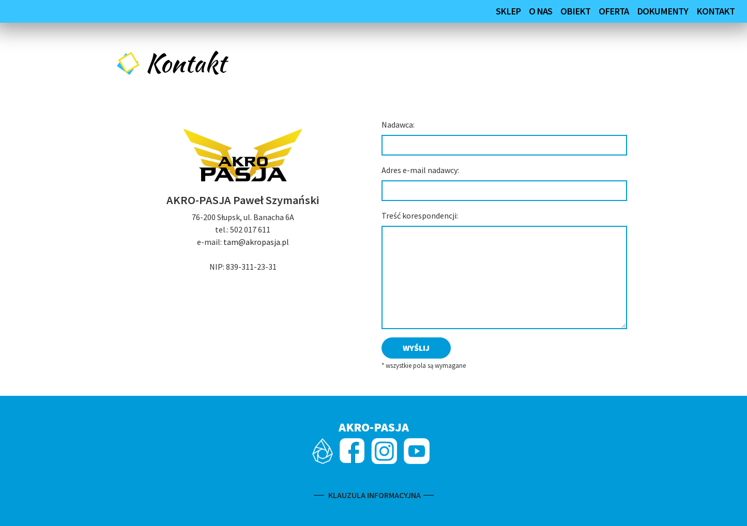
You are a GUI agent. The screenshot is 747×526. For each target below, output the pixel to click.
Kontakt (715, 11)
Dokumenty (662, 11)
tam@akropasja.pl (256, 242)
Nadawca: (398, 124)
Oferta (614, 11)
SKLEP (508, 11)
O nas (540, 11)
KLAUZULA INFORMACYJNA (374, 495)
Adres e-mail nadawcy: (420, 170)
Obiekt (575, 11)
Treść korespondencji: (420, 215)
